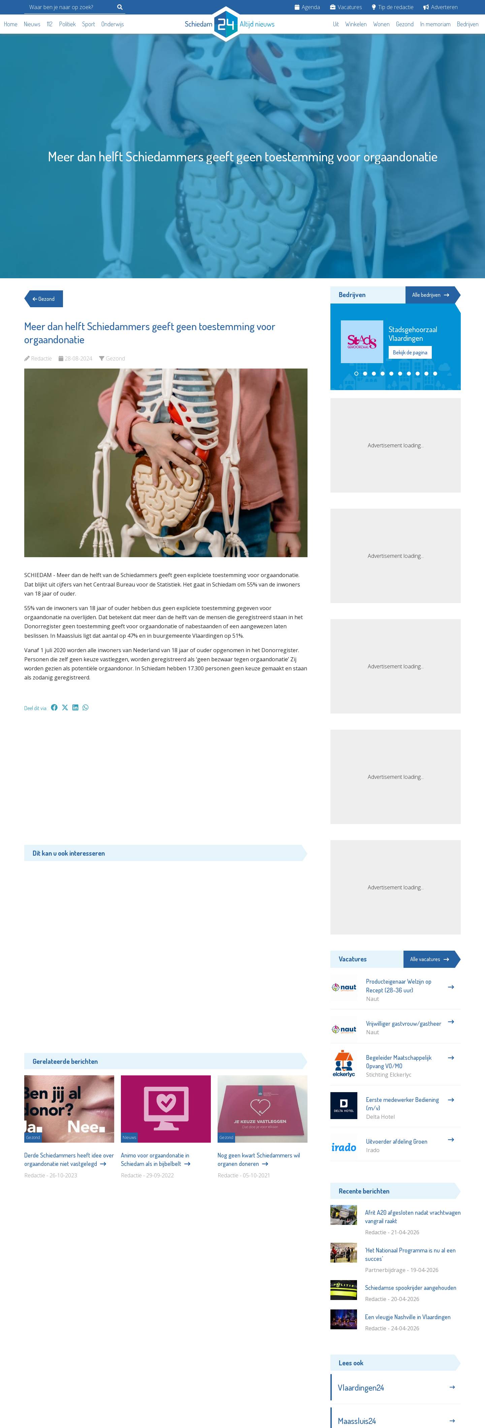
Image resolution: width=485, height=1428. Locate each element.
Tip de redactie (393, 7)
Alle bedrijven (430, 294)
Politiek (67, 24)
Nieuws (32, 24)
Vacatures (346, 7)
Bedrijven (468, 24)
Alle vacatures (429, 959)
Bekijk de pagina (410, 352)
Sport (88, 24)
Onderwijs (112, 24)
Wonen (381, 24)
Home (11, 24)
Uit (336, 24)
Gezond (405, 24)
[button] (356, 373)
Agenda (307, 7)
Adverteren (440, 7)
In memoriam (435, 24)
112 (50, 24)
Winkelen (356, 24)
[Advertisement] (166, 781)
